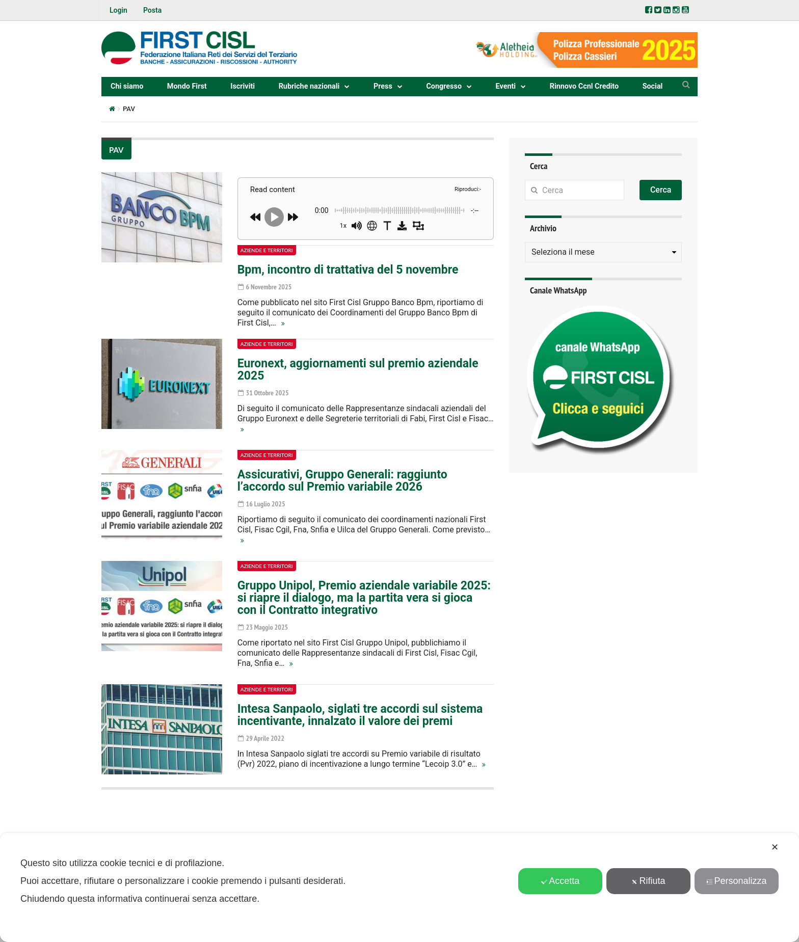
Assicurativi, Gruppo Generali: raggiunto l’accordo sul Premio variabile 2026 (342, 481)
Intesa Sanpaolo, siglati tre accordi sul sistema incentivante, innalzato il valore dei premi (360, 715)
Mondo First (187, 86)
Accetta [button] (560, 881)
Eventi (506, 86)
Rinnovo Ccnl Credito (584, 86)
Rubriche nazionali (309, 86)
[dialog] (399, 887)
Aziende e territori (267, 250)
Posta (152, 10)
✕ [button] (775, 847)
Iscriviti (242, 86)
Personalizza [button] (737, 881)
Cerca (661, 190)
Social (653, 86)
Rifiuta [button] (648, 881)
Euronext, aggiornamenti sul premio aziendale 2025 (357, 370)
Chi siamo (127, 86)
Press (383, 86)
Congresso (444, 86)
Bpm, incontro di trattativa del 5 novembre (348, 270)
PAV (116, 149)
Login (118, 10)
